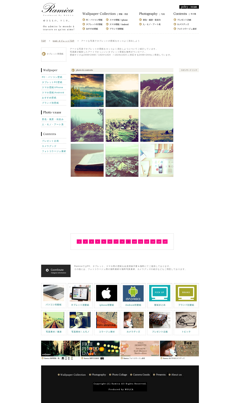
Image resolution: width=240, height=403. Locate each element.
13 (153, 242)
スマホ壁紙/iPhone (52, 87)
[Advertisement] (130, 60)
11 (140, 242)
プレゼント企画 (50, 141)
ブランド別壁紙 (50, 103)
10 (134, 242)
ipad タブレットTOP (63, 41)
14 (159, 242)
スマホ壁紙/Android (53, 92)
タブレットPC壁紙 (52, 82)
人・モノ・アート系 (53, 124)
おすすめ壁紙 (49, 97)
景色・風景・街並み (53, 119)
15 (165, 242)
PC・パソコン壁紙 (52, 77)
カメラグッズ (49, 146)
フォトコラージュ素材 (54, 151)
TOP (43, 41)
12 (147, 242)
